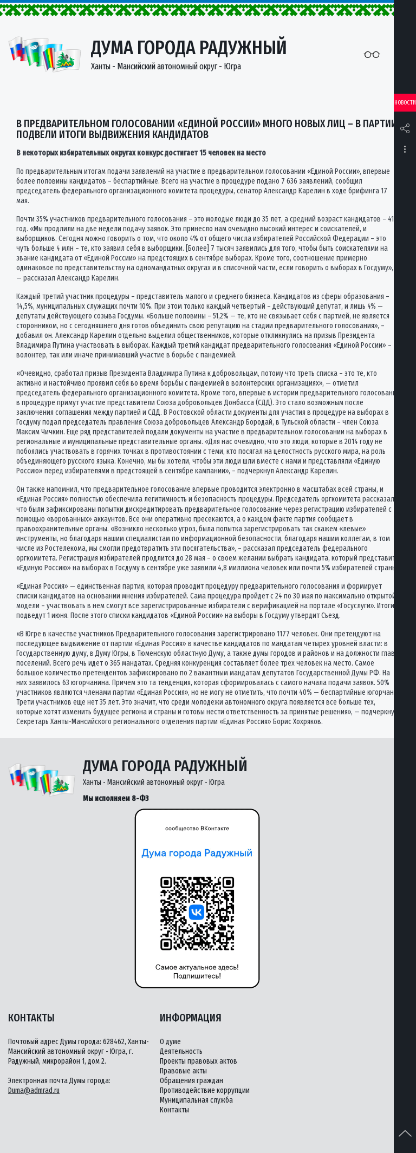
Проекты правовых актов (198, 1061)
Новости (405, 102)
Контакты (174, 1110)
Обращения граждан (191, 1080)
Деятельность (181, 1051)
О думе (170, 1041)
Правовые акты (183, 1071)
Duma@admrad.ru (34, 1090)
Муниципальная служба (196, 1100)
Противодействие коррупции (205, 1090)
